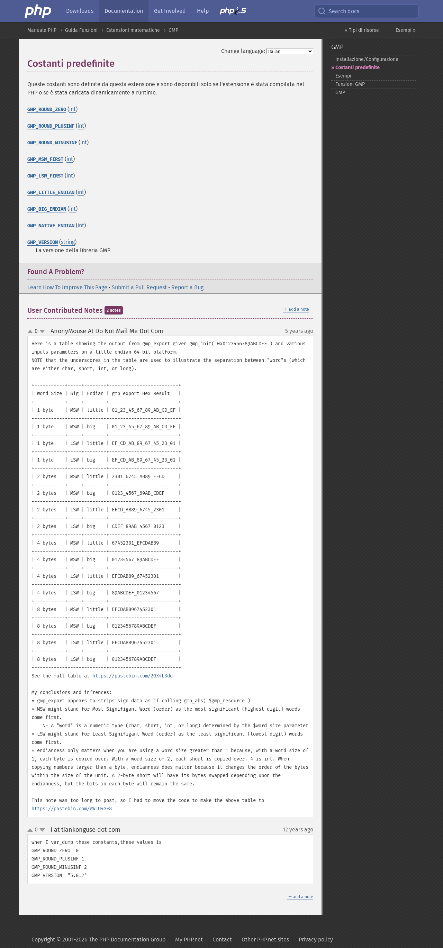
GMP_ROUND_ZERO (46, 109)
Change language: (243, 51)
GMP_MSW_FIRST (45, 159)
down (42, 331)
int (72, 109)
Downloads (79, 11)
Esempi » (406, 30)
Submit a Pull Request (139, 287)
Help (203, 11)
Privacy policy (316, 939)
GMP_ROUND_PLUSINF (50, 126)
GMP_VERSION (42, 242)
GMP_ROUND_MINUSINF (52, 143)
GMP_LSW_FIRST (45, 176)
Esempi (343, 76)
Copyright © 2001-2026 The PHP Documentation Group (98, 939)
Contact (222, 939)
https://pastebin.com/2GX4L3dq (132, 676)
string (68, 242)
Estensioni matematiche (133, 30)
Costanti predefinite (357, 68)
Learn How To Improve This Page (67, 287)
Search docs (338, 11)
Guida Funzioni (81, 30)
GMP (173, 30)
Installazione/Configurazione (366, 59)
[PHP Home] (38, 11)
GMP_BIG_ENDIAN (46, 209)
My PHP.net (189, 939)
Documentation (124, 11)
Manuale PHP (41, 30)
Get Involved (170, 11)
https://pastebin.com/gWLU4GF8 (71, 809)
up (31, 331)
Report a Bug (187, 287)
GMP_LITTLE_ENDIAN (50, 192)
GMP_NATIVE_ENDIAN (50, 226)
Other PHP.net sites (265, 939)
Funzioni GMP (350, 84)
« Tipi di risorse (362, 30)
